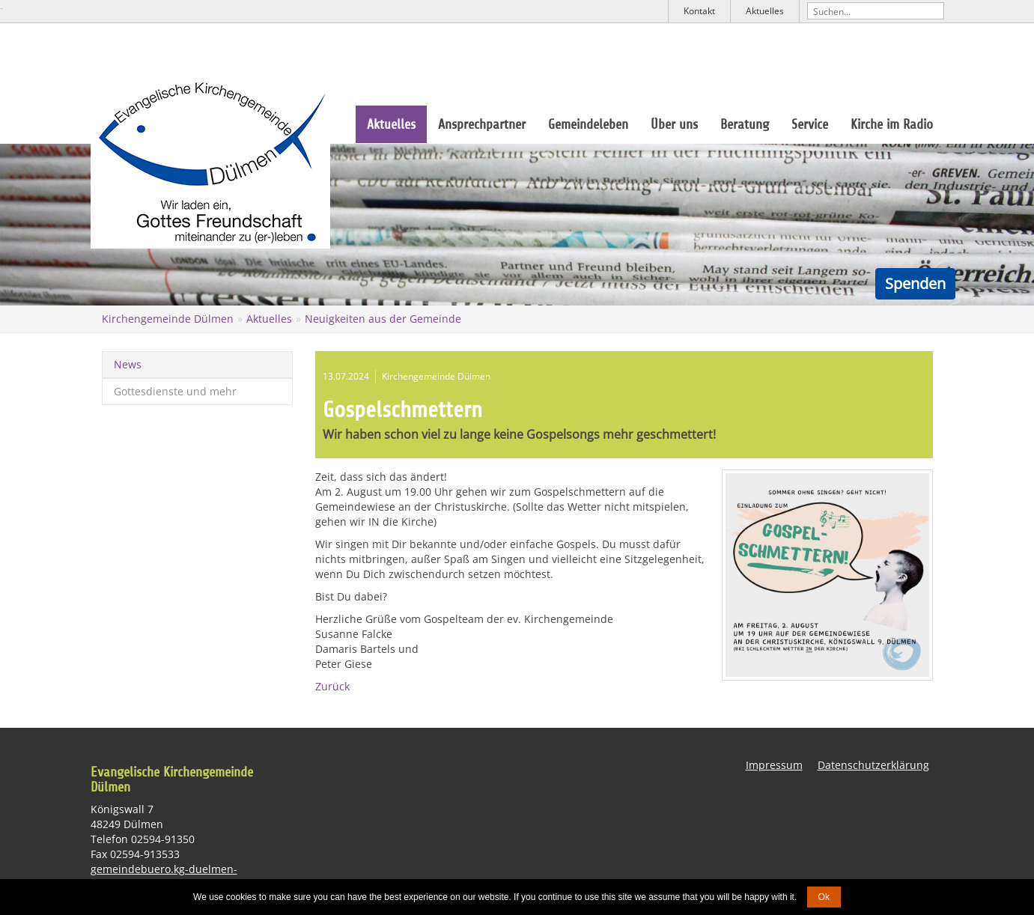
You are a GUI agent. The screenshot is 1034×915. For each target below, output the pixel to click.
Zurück (332, 686)
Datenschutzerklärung (873, 765)
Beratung (744, 124)
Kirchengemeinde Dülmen (168, 318)
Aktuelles (765, 10)
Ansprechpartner (482, 124)
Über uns (674, 124)
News (128, 364)
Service (809, 124)
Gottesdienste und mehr (175, 391)
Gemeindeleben (588, 124)
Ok (824, 897)
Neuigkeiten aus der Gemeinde (383, 318)
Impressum (774, 765)
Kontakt (699, 10)
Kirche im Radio (892, 124)
